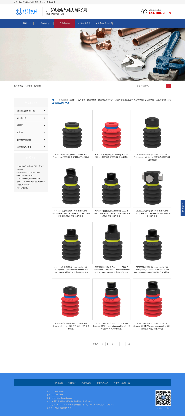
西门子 (20, 132)
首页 (24, 23)
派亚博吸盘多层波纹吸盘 (144, 100)
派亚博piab (21, 118)
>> (123, 344)
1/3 (129, 344)
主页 (72, 100)
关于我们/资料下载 (102, 23)
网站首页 (59, 383)
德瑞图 (20, 125)
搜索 (168, 86)
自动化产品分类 (24, 140)
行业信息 (44, 23)
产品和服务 (63, 23)
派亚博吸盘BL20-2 (163, 100)
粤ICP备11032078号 (62, 408)
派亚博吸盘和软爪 (105, 100)
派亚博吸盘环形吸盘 (123, 100)
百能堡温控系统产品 (26, 111)
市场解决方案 (83, 23)
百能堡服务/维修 (24, 147)
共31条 (96, 344)
